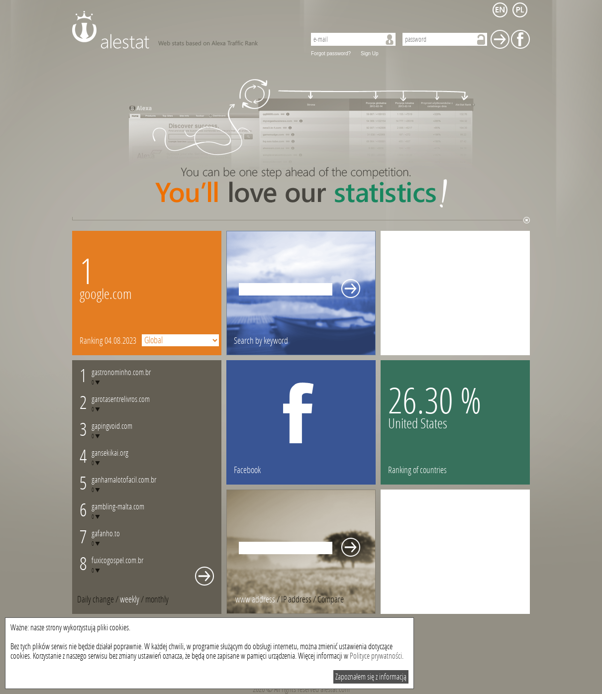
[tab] (157, 599)
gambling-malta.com (118, 506)
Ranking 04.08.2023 (108, 340)
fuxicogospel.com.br (117, 560)
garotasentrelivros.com (121, 399)
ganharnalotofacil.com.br (124, 480)
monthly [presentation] (157, 599)
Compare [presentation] (330, 599)
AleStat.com (183, 30)
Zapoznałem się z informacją (370, 677)
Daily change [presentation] (95, 599)
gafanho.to (106, 533)
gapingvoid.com (112, 426)
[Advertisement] (455, 293)
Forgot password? (331, 53)
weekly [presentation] (129, 599)
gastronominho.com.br (121, 372)
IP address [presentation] (296, 599)
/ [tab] (98, 599)
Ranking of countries (417, 470)
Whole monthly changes (204, 576)
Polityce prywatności (376, 656)
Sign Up (370, 53)
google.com (106, 294)
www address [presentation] (255, 599)
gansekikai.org (110, 453)
